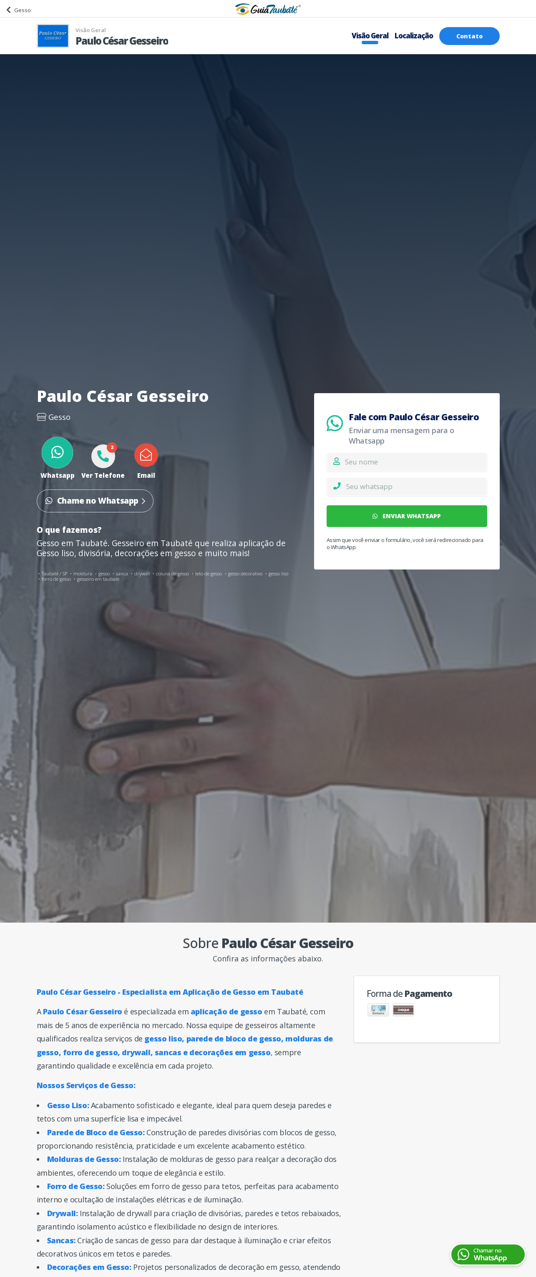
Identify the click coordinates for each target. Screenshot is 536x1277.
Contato (469, 36)
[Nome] (415, 461)
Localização (414, 35)
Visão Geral (370, 35)
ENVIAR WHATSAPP (406, 516)
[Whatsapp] (416, 486)
